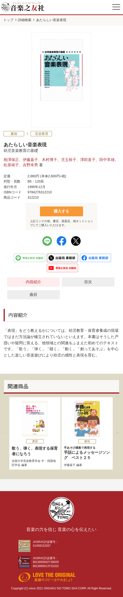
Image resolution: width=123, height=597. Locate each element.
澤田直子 (87, 160)
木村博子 (49, 160)
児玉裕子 (68, 160)
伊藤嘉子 (30, 160)
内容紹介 (33, 282)
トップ (8, 20)
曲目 (33, 295)
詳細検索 (24, 20)
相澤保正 (11, 160)
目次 (88, 282)
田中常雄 (107, 160)
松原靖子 (11, 165)
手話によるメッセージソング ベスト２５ (87, 453)
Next (117, 432)
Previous (5, 432)
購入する (61, 211)
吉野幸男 (30, 165)
